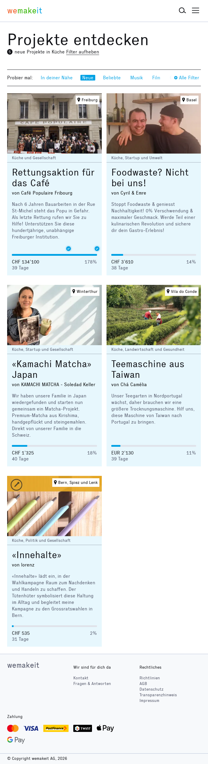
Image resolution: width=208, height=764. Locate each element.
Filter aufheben (82, 52)
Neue (87, 77)
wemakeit (23, 665)
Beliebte (112, 77)
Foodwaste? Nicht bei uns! (150, 178)
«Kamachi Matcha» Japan (51, 369)
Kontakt (80, 678)
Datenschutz (151, 689)
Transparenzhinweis (158, 694)
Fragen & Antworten (92, 683)
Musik (136, 77)
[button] (182, 10)
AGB (143, 683)
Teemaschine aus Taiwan (148, 369)
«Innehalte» (36, 555)
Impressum (149, 700)
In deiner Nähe (57, 77)
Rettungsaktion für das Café (53, 178)
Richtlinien (149, 678)
